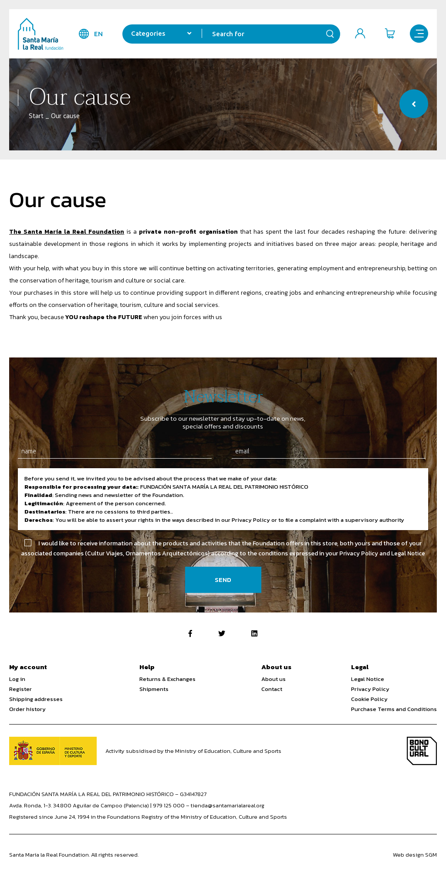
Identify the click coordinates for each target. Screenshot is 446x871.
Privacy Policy (370, 689)
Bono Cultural (422, 751)
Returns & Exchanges (167, 679)
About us (273, 679)
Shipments (154, 689)
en (96, 33)
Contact (271, 689)
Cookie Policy (369, 699)
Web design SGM (415, 855)
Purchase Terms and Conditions (394, 709)
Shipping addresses (36, 699)
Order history (27, 709)
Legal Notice (367, 679)
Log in (17, 679)
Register (20, 689)
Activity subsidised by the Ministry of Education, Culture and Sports (193, 751)
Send (223, 580)
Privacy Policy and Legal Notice (382, 553)
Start (36, 115)
